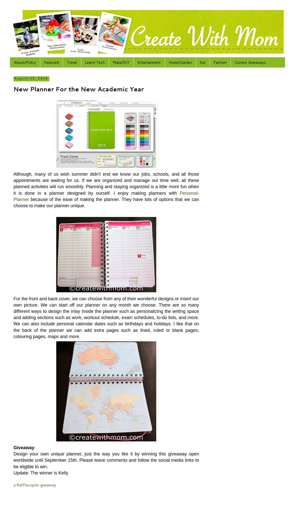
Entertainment (149, 62)
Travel (72, 62)
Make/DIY (121, 62)
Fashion (220, 62)
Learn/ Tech (95, 62)
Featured (51, 62)
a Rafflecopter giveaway (35, 485)
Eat (203, 62)
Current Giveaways (250, 62)
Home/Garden (180, 62)
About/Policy (25, 62)
